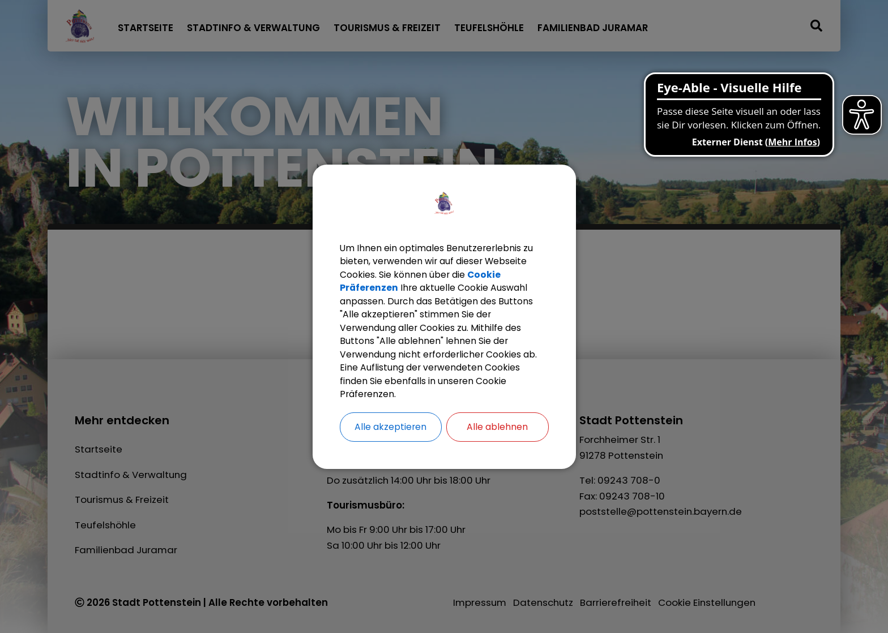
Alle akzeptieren (391, 427)
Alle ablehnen (497, 427)
